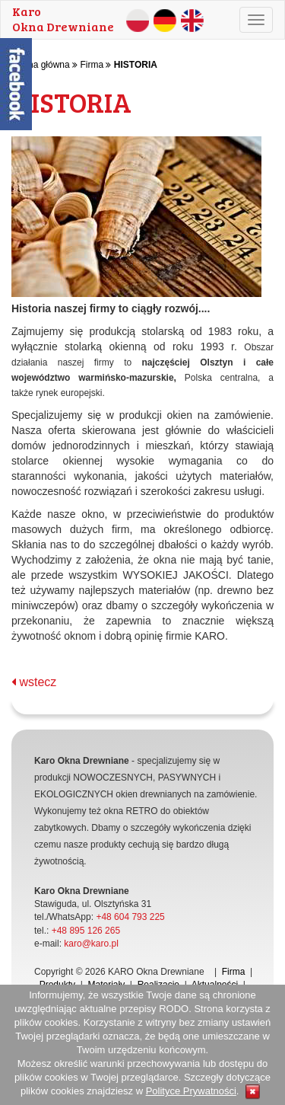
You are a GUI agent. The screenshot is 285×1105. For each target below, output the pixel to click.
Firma (91, 64)
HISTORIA (135, 64)
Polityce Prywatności (191, 1091)
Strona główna (40, 64)
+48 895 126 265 (86, 930)
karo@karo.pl (91, 943)
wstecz (33, 681)
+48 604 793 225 (130, 917)
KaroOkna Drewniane (63, 18)
